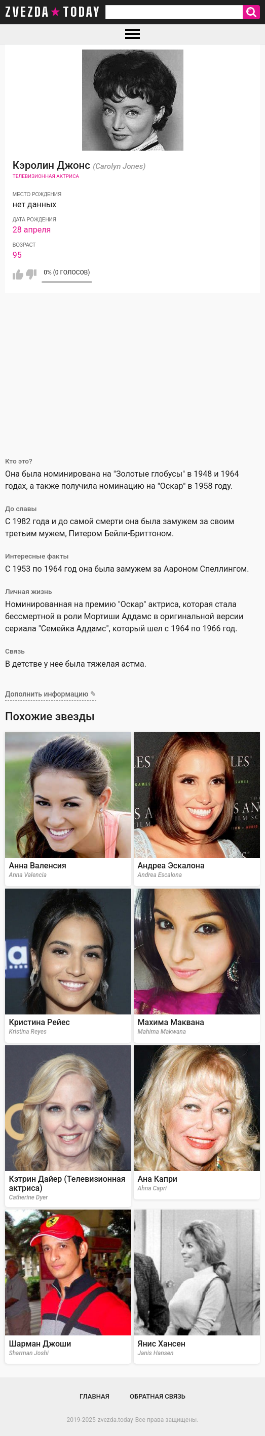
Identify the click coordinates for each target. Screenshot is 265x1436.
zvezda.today (115, 1419)
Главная (94, 1396)
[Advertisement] (132, 369)
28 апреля (32, 230)
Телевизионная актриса (46, 176)
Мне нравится (18, 274)
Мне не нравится (31, 274)
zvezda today (52, 12)
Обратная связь (157, 1396)
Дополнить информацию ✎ (50, 694)
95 (17, 255)
